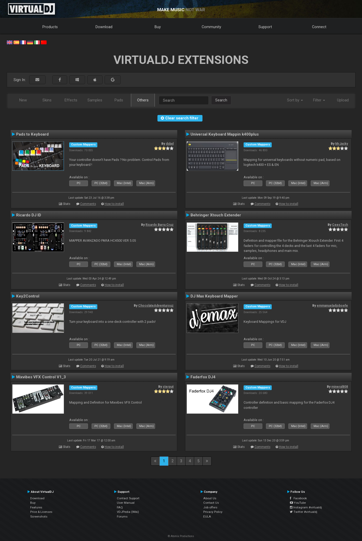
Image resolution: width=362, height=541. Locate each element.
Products (50, 27)
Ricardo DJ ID (28, 215)
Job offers (210, 507)
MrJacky (341, 143)
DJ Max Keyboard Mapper (214, 296)
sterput (168, 386)
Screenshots (38, 516)
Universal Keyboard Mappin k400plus (224, 134)
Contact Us (211, 502)
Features (36, 507)
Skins (47, 100)
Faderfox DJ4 (202, 377)
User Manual (126, 502)
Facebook (298, 498)
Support (265, 27)
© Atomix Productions (181, 536)
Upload (343, 100)
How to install (114, 204)
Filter (319, 100)
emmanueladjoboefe (332, 305)
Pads (119, 100)
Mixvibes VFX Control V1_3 (41, 377)
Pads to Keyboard (32, 134)
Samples (94, 100)
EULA (207, 516)
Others (143, 100)
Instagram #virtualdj (306, 507)
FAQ (120, 507)
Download (104, 27)
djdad (170, 143)
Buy (158, 27)
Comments (88, 204)
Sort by (295, 100)
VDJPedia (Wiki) (128, 512)
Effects (71, 100)
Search (221, 100)
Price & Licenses (41, 512)
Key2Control (27, 296)
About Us (209, 498)
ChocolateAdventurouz (156, 305)
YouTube (298, 502)
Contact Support (128, 498)
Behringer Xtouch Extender (215, 215)
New (23, 100)
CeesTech (340, 225)
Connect (319, 27)
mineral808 (339, 386)
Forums (122, 516)
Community (211, 27)
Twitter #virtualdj (303, 512)
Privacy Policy (213, 512)
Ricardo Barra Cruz (159, 225)
